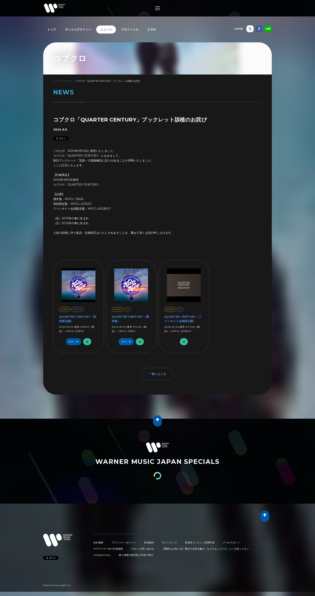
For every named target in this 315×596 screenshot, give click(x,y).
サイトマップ (169, 542)
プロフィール (129, 29)
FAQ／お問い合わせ (142, 548)
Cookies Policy (102, 554)
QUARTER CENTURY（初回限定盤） (77, 319)
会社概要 (98, 542)
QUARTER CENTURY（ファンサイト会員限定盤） (182, 319)
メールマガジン (231, 542)
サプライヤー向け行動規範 (108, 548)
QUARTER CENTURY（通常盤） (130, 319)
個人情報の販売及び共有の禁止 (136, 554)
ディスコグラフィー (78, 29)
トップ (51, 29)
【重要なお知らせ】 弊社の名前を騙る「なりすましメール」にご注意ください (205, 548)
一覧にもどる (157, 374)
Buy (74, 341)
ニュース (106, 29)
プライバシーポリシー (123, 542)
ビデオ (151, 29)
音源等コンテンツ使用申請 (200, 542)
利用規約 (149, 542)
